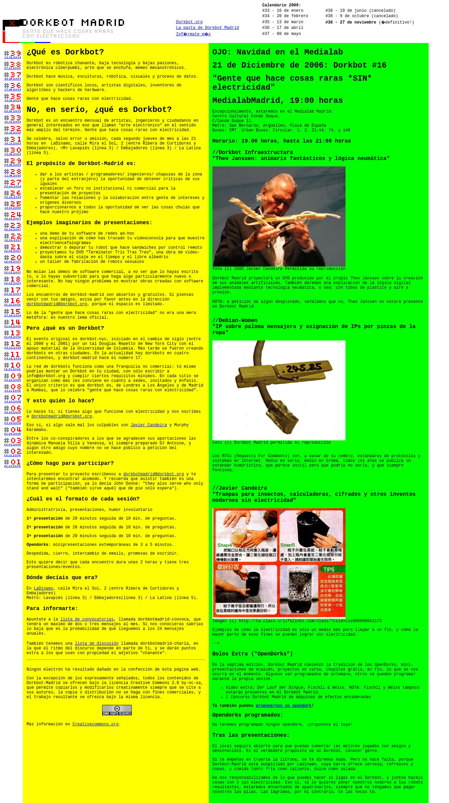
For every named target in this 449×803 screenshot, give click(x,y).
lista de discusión (97, 643)
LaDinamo (43, 588)
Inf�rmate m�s (193, 34)
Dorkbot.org (189, 22)
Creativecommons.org (96, 724)
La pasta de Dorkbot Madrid (207, 28)
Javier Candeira (149, 425)
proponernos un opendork (284, 706)
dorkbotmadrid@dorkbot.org (57, 304)
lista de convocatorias (87, 619)
